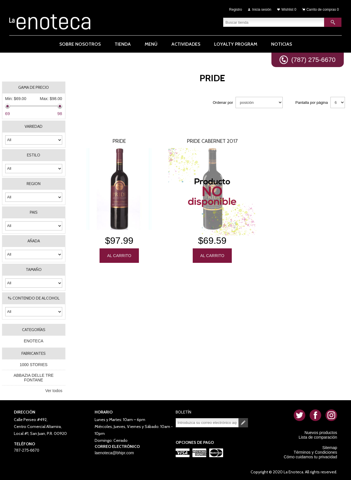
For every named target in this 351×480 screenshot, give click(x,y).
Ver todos (53, 390)
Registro (235, 9)
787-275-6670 (26, 450)
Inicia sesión (261, 9)
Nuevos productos (320, 432)
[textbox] (273, 21)
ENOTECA (33, 341)
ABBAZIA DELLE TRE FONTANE (34, 377)
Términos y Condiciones (315, 452)
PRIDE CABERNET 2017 (212, 141)
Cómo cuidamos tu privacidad (310, 457)
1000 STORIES (33, 364)
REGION (34, 183)
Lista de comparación (318, 437)
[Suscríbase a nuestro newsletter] (207, 422)
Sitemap (329, 447)
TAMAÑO (34, 269)
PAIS (34, 212)
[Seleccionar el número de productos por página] (337, 102)
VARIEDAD (34, 126)
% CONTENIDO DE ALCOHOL (34, 298)
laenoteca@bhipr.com (114, 453)
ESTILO (33, 155)
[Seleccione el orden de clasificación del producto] (259, 102)
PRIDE (119, 141)
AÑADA (33, 240)
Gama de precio (33, 87)
